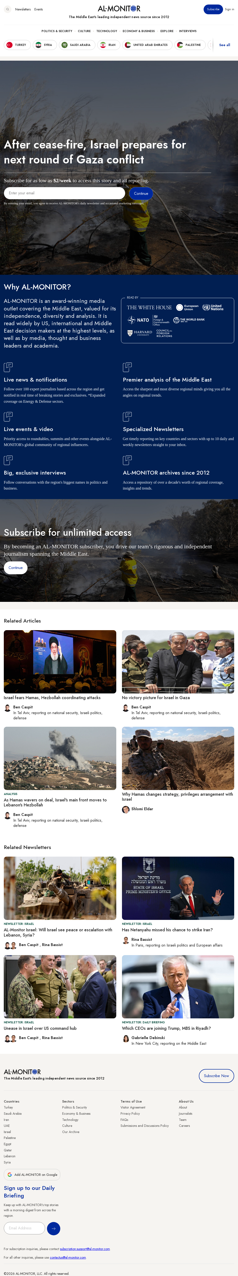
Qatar (8, 1150)
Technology (106, 31)
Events (38, 9)
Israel (7, 1131)
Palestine (10, 1137)
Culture (84, 31)
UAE (7, 1125)
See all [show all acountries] (224, 45)
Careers (184, 1125)
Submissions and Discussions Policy (145, 1125)
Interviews (187, 31)
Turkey (8, 1107)
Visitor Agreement (133, 1107)
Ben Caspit (29, 944)
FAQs (124, 1119)
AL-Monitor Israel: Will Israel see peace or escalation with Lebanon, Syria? (58, 932)
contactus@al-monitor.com (68, 1257)
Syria (7, 1162)
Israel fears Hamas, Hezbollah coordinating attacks (52, 698)
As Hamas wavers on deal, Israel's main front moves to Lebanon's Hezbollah (55, 802)
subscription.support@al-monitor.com (85, 1249)
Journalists (185, 1113)
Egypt (7, 1144)
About (183, 1107)
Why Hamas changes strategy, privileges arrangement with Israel (177, 797)
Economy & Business (139, 31)
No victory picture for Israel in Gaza (156, 698)
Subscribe (213, 9)
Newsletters (23, 9)
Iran (6, 1119)
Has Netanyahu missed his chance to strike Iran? (167, 930)
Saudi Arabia (13, 1113)
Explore (166, 31)
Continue (16, 567)
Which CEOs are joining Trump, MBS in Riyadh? (166, 1028)
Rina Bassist (52, 944)
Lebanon (9, 1156)
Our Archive (70, 1131)
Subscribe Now (216, 1076)
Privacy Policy (130, 1113)
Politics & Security (57, 31)
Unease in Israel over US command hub (40, 1028)
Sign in (229, 9)
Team (183, 1119)
